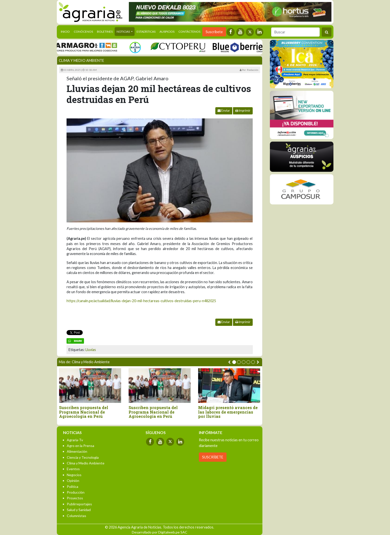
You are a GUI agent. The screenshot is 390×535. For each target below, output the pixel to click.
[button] (234, 362)
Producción (75, 492)
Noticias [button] (123, 31)
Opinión (73, 480)
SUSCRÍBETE (212, 457)
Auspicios (166, 31)
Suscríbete (214, 32)
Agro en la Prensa (80, 446)
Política (72, 486)
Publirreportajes (79, 504)
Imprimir (242, 110)
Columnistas (76, 516)
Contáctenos (189, 31)
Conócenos (83, 31)
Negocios (74, 475)
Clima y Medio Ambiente (81, 60)
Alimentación (77, 451)
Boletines (105, 31)
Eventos (73, 469)
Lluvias (90, 350)
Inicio (66, 31)
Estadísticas (146, 31)
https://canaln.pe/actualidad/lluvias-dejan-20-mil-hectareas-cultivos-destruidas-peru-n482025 (141, 301)
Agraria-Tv (75, 440)
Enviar (224, 110)
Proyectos (75, 498)
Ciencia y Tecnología (83, 457)
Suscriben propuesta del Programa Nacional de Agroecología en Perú (83, 412)
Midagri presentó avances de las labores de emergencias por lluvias (228, 412)
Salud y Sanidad (79, 510)
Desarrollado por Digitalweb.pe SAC (159, 532)
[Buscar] (295, 32)
